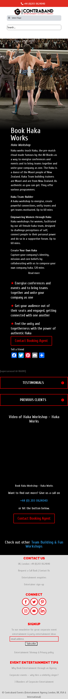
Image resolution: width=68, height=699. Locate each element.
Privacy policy (47, 652)
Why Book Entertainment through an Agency (34, 668)
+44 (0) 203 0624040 (34, 501)
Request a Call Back (27, 570)
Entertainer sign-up (34, 584)
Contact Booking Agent (31, 340)
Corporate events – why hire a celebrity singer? (34, 675)
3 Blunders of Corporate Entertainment (34, 681)
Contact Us (44, 570)
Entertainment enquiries (34, 577)
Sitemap (33, 652)
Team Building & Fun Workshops (44, 544)
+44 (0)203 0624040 (34, 3)
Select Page (14, 18)
